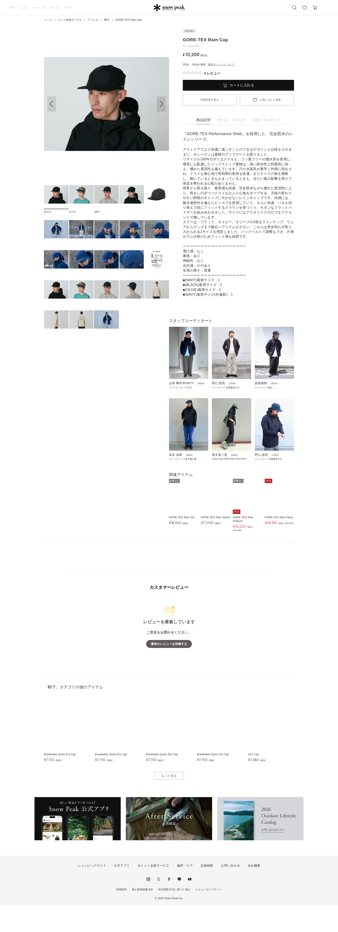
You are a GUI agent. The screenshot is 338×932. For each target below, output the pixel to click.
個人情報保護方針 (142, 916)
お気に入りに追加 (270, 99)
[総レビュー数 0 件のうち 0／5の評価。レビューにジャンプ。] (202, 73)
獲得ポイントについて (221, 64)
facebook (169, 905)
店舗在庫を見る (209, 99)
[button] (161, 104)
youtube (189, 905)
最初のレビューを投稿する (169, 670)
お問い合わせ (230, 892)
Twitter (158, 905)
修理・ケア (185, 892)
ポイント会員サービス (153, 892)
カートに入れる (242, 85)
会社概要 (254, 892)
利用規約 (121, 916)
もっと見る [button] (169, 802)
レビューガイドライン (208, 916)
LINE (179, 905)
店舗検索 (206, 892)
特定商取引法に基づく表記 (174, 916)
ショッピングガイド (92, 892)
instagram (148, 905)
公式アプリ (122, 892)
